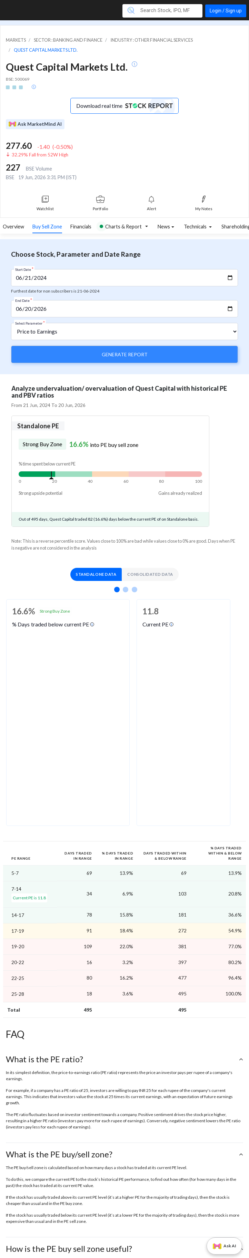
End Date (23, 300)
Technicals (196, 226)
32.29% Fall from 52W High (40, 154)
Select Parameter (30, 323)
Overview (13, 226)
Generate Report (125, 354)
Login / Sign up (226, 10)
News (164, 226)
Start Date (24, 269)
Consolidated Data (150, 574)
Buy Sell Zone (47, 226)
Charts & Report (121, 226)
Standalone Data (96, 574)
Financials (80, 226)
